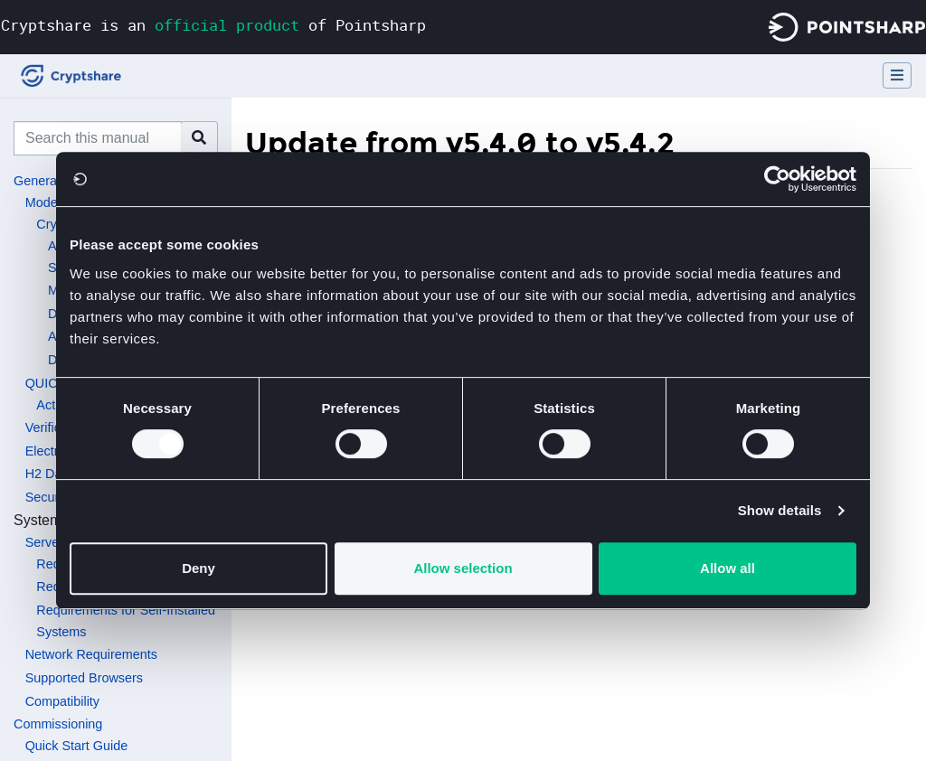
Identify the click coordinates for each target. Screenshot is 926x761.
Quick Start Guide (76, 745)
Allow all (727, 568)
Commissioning (58, 724)
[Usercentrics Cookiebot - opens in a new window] (777, 179)
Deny (198, 568)
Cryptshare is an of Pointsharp (213, 24)
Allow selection (462, 568)
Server (44, 542)
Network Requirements (91, 654)
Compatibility (62, 701)
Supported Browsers (84, 678)
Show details (780, 510)
